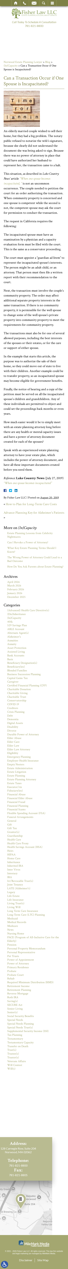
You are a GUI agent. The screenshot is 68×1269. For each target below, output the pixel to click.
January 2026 (14, 593)
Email (34, 3)
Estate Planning (16, 776)
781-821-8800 (34, 25)
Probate (11, 971)
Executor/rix (14, 787)
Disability (12, 727)
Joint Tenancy (15, 885)
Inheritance (13, 862)
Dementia (12, 719)
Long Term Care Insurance (22, 911)
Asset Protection (16, 648)
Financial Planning (17, 806)
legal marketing (22, 1254)
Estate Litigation (16, 772)
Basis (10, 659)
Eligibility (12, 753)
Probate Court (15, 975)
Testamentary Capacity (20, 1042)
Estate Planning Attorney (21, 779)
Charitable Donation (19, 689)
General (11, 821)
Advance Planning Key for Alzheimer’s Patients (34, 513)
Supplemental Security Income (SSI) (28, 1031)
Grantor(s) (13, 832)
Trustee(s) (13, 1054)
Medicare (12, 926)
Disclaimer (25, 1260)
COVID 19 (13, 704)
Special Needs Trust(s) (20, 1027)
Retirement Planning (19, 990)
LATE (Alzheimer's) (18, 888)
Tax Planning (14, 1035)
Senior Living (15, 1009)
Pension (11, 945)
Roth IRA (12, 997)
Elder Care (13, 742)
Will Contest (14, 1065)
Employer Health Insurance (23, 761)
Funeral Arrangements (20, 817)
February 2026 (15, 589)
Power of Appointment (20, 960)
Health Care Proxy (17, 843)
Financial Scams (16, 809)
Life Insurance (15, 900)
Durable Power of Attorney (23, 734)
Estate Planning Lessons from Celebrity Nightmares (30, 535)
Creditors (12, 708)
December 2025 (16, 597)
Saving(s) (12, 1001)
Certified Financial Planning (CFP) (27, 685)
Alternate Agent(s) (18, 633)
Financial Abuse (16, 794)
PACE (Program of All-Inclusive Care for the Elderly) (33, 939)
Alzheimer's (14, 637)
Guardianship (15, 836)
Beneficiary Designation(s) (22, 663)
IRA (9, 877)
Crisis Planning (15, 712)
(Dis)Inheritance (16, 614)
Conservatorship (16, 700)
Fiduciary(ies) (15, 791)
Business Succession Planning (24, 674)
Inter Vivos (13, 870)
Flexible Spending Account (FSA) (26, 813)
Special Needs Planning (20, 1024)
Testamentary (15, 1039)
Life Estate (13, 896)
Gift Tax (12, 828)
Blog (47, 62)
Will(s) (11, 1069)
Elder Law (13, 746)
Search (43, 3)
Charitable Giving (17, 693)
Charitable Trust (16, 697)
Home (16, 3)
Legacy (11, 892)
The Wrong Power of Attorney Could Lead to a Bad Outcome (34, 559)
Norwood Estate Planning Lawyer (23, 62)
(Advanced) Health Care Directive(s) (28, 610)
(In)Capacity (11, 66)
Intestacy (12, 873)
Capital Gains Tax (17, 678)
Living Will (13, 907)
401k (10, 622)
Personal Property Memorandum (26, 948)
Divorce (11, 731)
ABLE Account (15, 629)
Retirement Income (18, 986)
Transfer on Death (17, 1046)
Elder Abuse (14, 738)
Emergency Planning (19, 757)
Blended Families (17, 670)
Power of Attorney (18, 963)
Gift (9, 825)
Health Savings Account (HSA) (24, 847)
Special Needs (15, 1020)
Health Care (14, 840)
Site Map (43, 1260)
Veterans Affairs (16, 1061)
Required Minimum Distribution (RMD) (30, 982)
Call (24, 3)
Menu (52, 3)
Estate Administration (20, 768)
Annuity (11, 644)
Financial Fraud (16, 802)
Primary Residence (18, 967)
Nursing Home (15, 933)
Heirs (10, 851)
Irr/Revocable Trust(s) (20, 881)
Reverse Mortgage (17, 993)
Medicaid (12, 918)
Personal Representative (21, 952)
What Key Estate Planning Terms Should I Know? (31, 550)
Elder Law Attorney (18, 749)
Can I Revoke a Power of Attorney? (27, 542)
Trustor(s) (13, 1057)
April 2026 (13, 582)
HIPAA (11, 855)
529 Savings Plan (17, 625)
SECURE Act (14, 1005)
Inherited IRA (15, 866)
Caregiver (12, 682)
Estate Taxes (14, 783)
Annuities (12, 640)
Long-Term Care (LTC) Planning (26, 915)
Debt (10, 716)
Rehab (11, 978)
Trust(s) (11, 1050)
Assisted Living (16, 652)
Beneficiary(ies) (16, 667)
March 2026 (14, 586)
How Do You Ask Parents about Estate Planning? (35, 567)
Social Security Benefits (20, 1016)
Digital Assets (15, 723)
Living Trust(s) (15, 903)
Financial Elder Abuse (19, 798)
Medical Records (16, 922)
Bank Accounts (15, 655)
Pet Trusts (13, 956)
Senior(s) (12, 1012)
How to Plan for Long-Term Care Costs (31, 504)
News (10, 930)
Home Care (13, 858)
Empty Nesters (15, 764)
